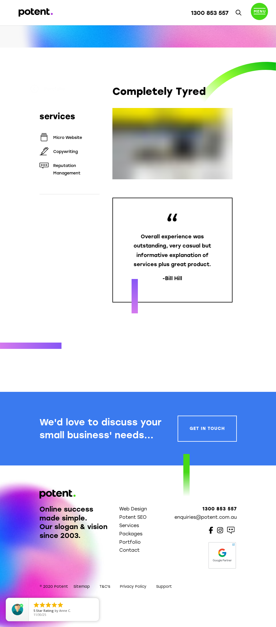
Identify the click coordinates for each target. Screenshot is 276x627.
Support (164, 586)
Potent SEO (132, 517)
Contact (129, 550)
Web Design (133, 509)
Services (129, 525)
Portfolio (56, 89)
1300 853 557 (210, 12)
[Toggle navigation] (259, 12)
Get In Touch (207, 428)
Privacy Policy (133, 586)
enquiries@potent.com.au (205, 517)
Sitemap (82, 586)
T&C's (105, 586)
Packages (130, 533)
